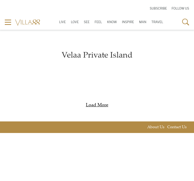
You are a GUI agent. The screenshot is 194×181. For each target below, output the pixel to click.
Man (143, 22)
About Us (155, 127)
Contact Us (177, 127)
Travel (157, 22)
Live (62, 22)
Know (112, 22)
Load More (97, 105)
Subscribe (158, 8)
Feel (98, 22)
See (87, 22)
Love (75, 22)
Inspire (128, 22)
